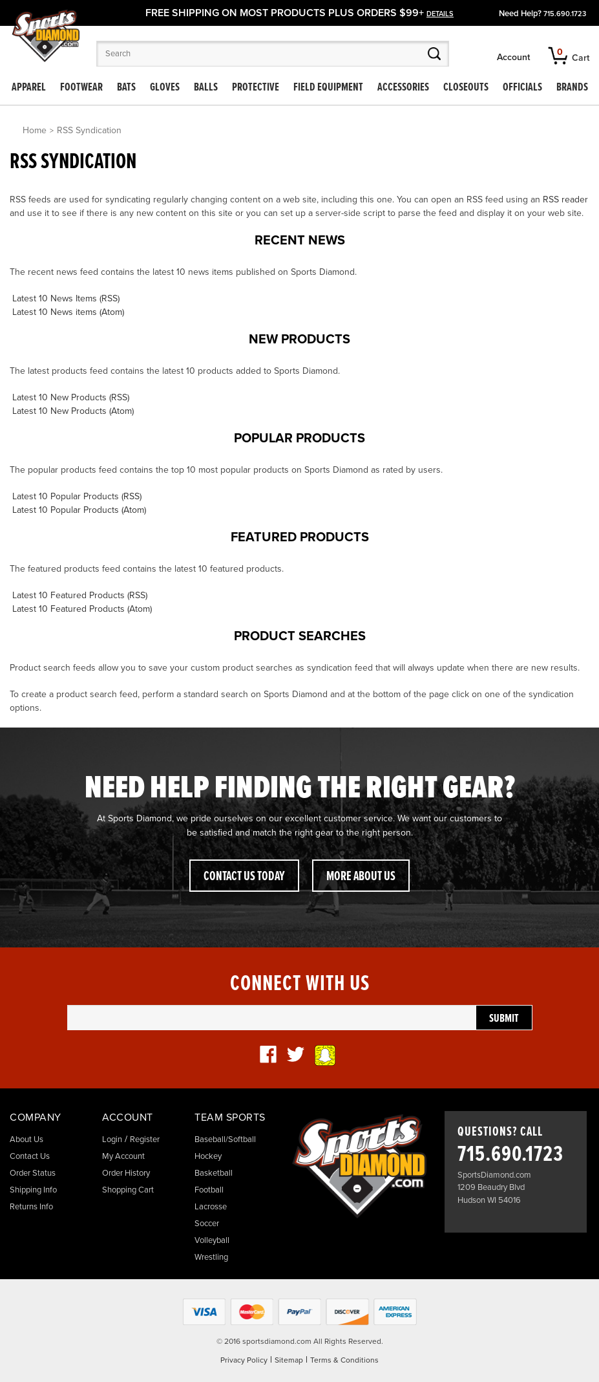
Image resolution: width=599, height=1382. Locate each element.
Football (209, 1190)
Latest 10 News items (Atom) (68, 312)
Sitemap (289, 1360)
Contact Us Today (244, 877)
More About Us (360, 877)
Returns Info (31, 1207)
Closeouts (466, 87)
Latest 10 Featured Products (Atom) (82, 608)
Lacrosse (210, 1207)
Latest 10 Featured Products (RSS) (79, 595)
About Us (26, 1139)
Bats (126, 87)
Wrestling (211, 1257)
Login (112, 1139)
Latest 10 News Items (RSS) (66, 298)
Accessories (403, 87)
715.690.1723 (564, 14)
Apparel (29, 87)
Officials (522, 87)
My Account (123, 1156)
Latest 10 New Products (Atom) (73, 410)
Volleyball (211, 1240)
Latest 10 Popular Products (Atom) (79, 509)
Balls (206, 87)
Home (35, 130)
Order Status (33, 1173)
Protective (255, 87)
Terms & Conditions (344, 1360)
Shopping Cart (128, 1190)
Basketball (213, 1173)
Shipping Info (33, 1190)
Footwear (81, 87)
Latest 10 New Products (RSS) (70, 397)
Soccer (206, 1223)
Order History (126, 1173)
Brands (572, 87)
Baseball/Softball (225, 1139)
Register (145, 1139)
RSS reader (565, 199)
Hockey (208, 1156)
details (440, 14)
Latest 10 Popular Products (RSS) (77, 496)
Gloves (165, 87)
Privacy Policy (244, 1360)
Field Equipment (328, 87)
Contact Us (30, 1156)
